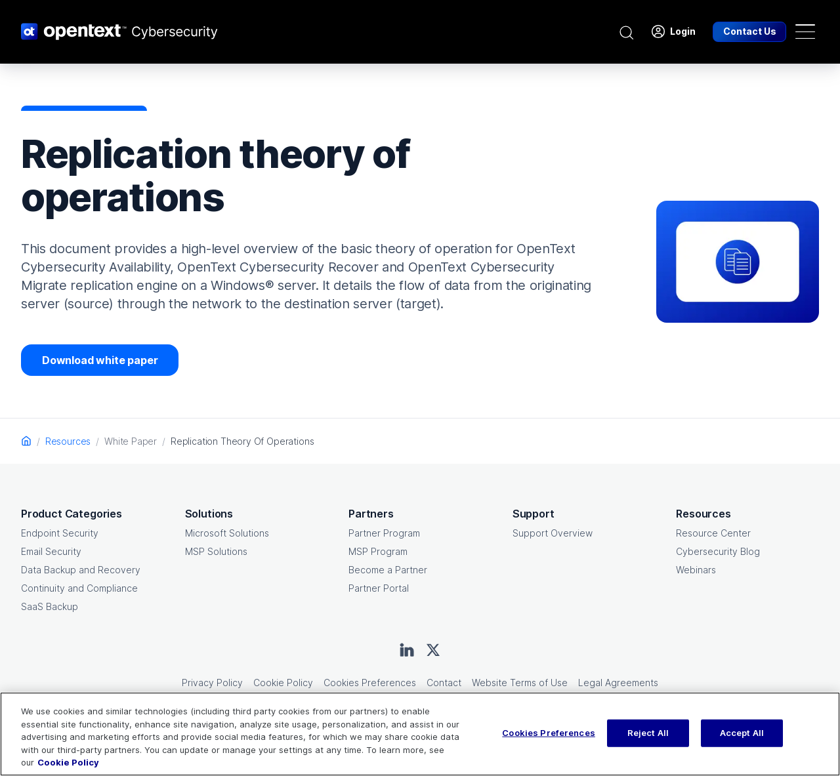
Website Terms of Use (520, 682)
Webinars (696, 569)
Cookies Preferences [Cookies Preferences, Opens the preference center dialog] (548, 732)
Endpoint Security (59, 533)
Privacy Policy (212, 682)
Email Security (51, 551)
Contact (444, 682)
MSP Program (378, 551)
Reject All (648, 732)
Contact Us (749, 31)
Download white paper (100, 360)
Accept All (742, 732)
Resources (68, 441)
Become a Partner (387, 569)
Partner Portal (378, 588)
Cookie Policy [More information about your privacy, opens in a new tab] (68, 762)
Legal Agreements (618, 682)
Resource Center (713, 533)
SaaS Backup (49, 606)
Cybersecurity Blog (718, 551)
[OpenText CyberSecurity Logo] (119, 31)
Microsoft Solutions (227, 533)
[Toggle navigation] (805, 31)
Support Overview (553, 533)
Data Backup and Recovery (80, 569)
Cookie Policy (283, 682)
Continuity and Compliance (79, 588)
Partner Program (384, 533)
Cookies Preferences (370, 682)
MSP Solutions (216, 551)
